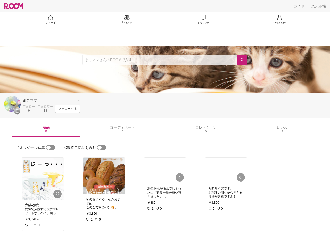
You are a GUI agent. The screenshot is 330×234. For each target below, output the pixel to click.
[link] (43, 179)
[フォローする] (67, 109)
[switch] (50, 147)
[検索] (242, 60)
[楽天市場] (318, 6)
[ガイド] (299, 6)
